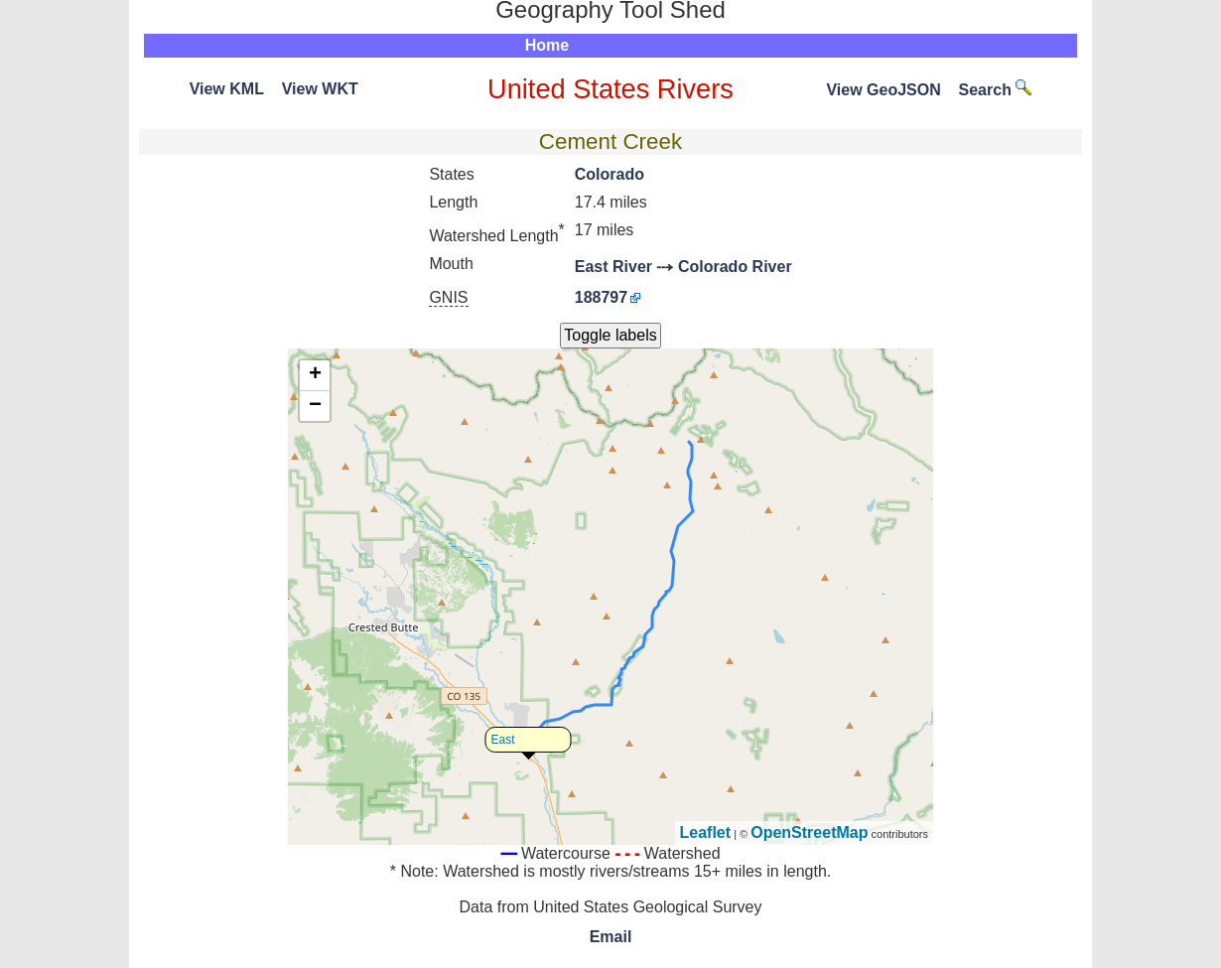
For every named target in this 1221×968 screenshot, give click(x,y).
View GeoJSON (883, 89)
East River (613, 266)
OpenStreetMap (809, 832)
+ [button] (315, 375)
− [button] (315, 406)
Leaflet (706, 832)
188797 (601, 297)
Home (547, 45)
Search (995, 89)
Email (611, 936)
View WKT (320, 88)
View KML (227, 88)
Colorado (609, 174)
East (503, 740)
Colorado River (735, 266)
